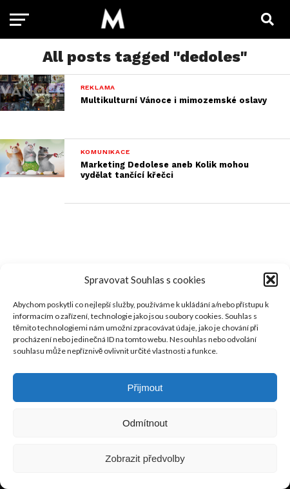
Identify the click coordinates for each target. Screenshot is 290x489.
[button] (270, 279)
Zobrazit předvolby (144, 458)
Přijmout (144, 387)
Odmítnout (145, 422)
